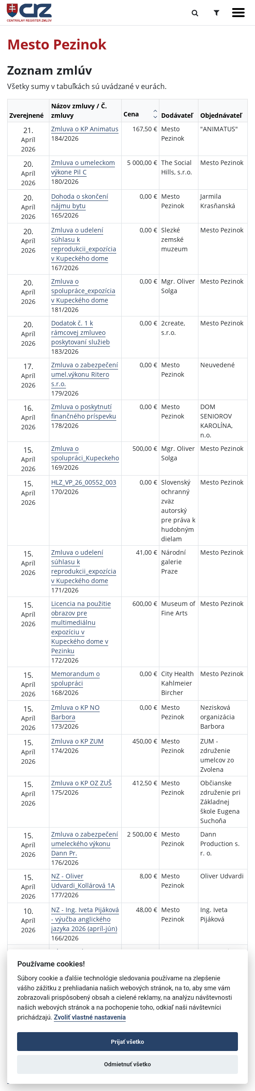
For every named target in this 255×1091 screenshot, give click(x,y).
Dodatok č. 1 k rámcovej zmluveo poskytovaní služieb (80, 332)
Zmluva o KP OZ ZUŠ (81, 783)
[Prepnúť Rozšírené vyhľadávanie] (216, 12)
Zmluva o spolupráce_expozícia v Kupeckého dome (83, 290)
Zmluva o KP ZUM (77, 741)
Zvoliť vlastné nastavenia (90, 1017)
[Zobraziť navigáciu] (238, 12)
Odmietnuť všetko (127, 1064)
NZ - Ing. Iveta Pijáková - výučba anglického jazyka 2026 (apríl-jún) (85, 919)
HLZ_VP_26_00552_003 (83, 482)
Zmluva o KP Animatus (85, 129)
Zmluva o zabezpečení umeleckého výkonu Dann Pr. (84, 843)
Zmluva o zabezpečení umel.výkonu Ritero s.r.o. (84, 374)
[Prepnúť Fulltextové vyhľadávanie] (195, 12)
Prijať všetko (127, 1041)
